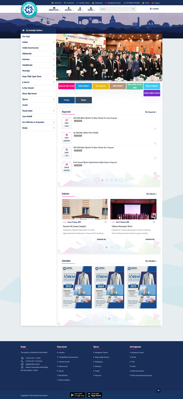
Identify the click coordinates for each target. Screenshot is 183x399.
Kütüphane (99, 362)
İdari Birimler (63, 375)
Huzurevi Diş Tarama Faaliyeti (74, 226)
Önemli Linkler (38, 111)
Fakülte (38, 42)
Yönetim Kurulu (64, 362)
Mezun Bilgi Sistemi (29, 93)
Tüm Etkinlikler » (151, 261)
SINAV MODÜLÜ (118, 86)
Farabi (97, 371)
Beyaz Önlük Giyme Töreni (38, 76)
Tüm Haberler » (151, 194)
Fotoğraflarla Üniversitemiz (68, 357)
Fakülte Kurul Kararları (30, 48)
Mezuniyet (38, 71)
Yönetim (62, 353)
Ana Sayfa (26, 36)
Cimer (133, 366)
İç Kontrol (38, 82)
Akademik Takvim (101, 353)
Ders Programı (101, 86)
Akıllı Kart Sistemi (137, 371)
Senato (61, 371)
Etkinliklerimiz (38, 65)
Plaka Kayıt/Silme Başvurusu (141, 375)
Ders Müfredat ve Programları (38, 122)
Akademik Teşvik (137, 353)
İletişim (38, 128)
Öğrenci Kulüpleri (152, 86)
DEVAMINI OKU (101, 239)
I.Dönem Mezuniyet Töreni (122, 226)
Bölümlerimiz (38, 53)
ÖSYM (133, 357)
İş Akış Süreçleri (28, 88)
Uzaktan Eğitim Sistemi (152, 93)
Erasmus (98, 375)
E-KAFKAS (154, 9)
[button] (156, 3)
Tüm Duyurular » (151, 112)
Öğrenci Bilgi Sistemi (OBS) (135, 86)
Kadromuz (38, 59)
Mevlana (98, 366)
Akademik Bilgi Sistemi (66, 86)
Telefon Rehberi (83, 86)
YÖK (133, 362)
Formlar (25, 105)
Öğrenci (38, 99)
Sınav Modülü (27, 116)
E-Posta (66, 100)
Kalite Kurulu (63, 366)
